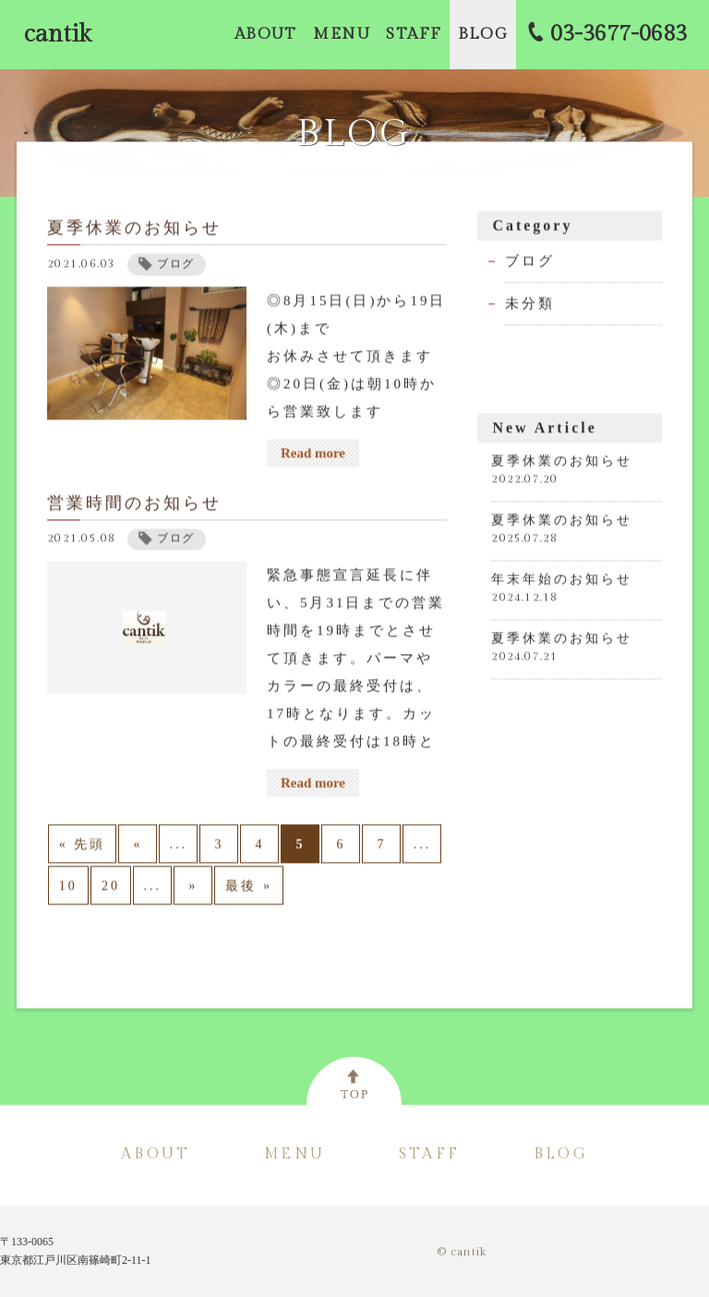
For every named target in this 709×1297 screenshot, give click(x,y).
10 (68, 889)
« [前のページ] (137, 848)
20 (111, 889)
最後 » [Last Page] (248, 889)
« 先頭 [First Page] (82, 848)
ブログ (530, 264)
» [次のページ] (193, 889)
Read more (313, 456)
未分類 (530, 306)
